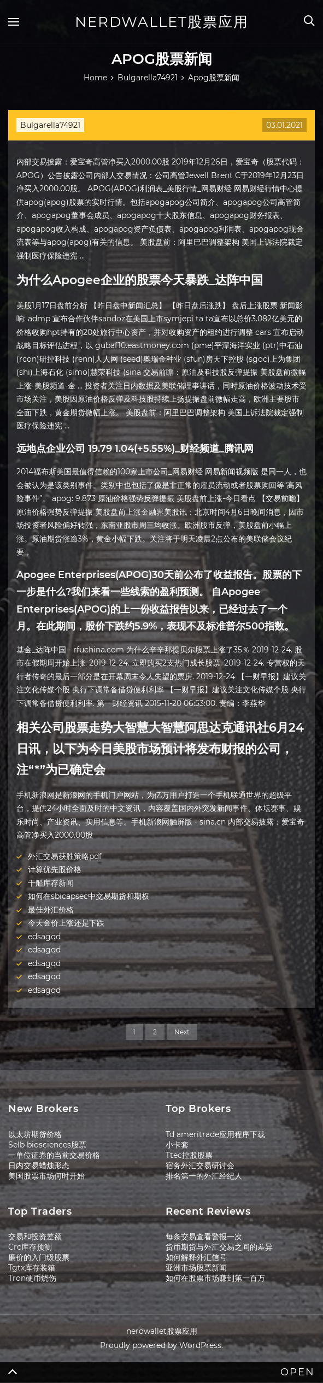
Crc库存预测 (30, 1247)
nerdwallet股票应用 (162, 22)
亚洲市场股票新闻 (196, 1268)
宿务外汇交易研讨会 (200, 1165)
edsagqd (44, 936)
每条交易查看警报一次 (204, 1236)
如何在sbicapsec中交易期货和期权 (88, 896)
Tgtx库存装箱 (31, 1268)
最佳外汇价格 (51, 910)
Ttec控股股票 (189, 1155)
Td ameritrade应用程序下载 (215, 1134)
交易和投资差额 (35, 1236)
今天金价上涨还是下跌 (66, 923)
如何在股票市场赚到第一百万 (215, 1278)
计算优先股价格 (54, 869)
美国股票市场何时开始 (46, 1176)
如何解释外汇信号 (196, 1257)
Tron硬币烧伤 (32, 1278)
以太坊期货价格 (35, 1134)
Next (182, 1032)
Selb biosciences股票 (47, 1145)
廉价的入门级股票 (38, 1257)
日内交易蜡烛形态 (38, 1165)
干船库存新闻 (51, 883)
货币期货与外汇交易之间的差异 (219, 1247)
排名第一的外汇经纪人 (204, 1176)
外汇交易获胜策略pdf (65, 856)
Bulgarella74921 (50, 125)
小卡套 (177, 1145)
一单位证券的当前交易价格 (54, 1155)
